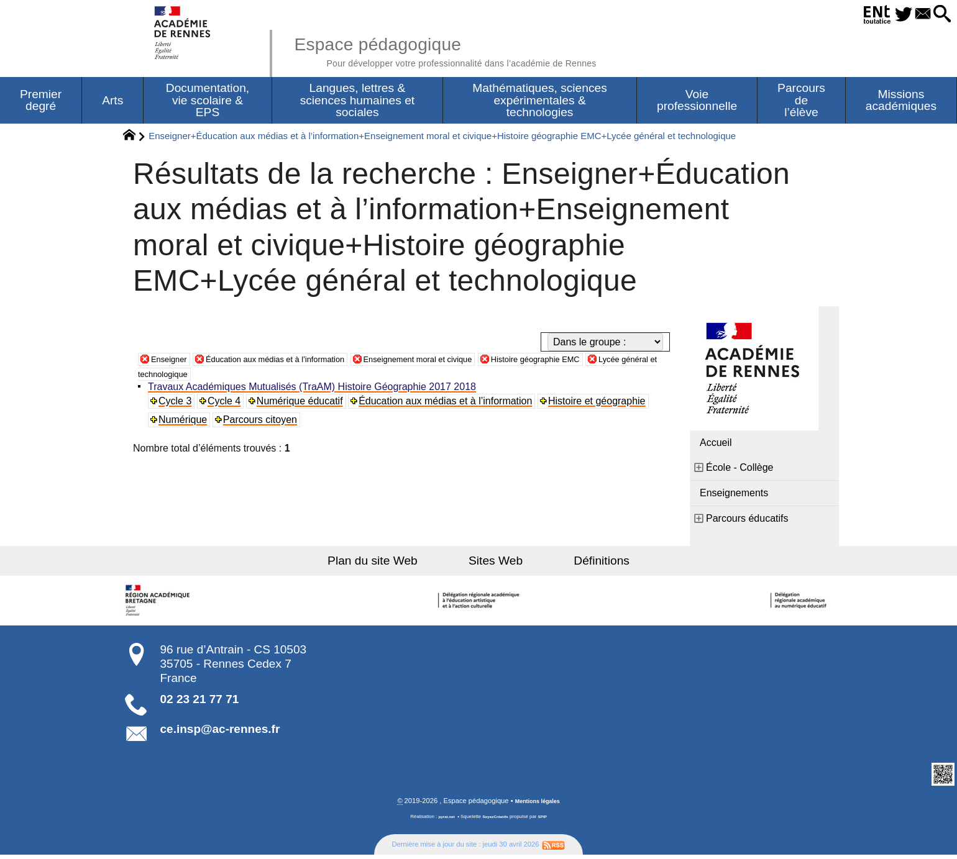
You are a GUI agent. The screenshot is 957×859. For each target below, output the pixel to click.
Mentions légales (538, 805)
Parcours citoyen (263, 422)
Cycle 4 (227, 404)
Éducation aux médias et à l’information (301, 362)
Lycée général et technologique (248, 376)
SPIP (547, 821)
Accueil (716, 445)
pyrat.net (442, 821)
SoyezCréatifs (496, 821)
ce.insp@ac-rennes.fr (220, 732)
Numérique (185, 422)
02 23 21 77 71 (199, 702)
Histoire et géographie (602, 404)
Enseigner (173, 362)
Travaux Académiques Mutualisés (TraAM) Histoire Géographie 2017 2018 (314, 389)
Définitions (578, 563)
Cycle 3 (177, 404)
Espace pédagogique (483, 49)
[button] (938, 14)
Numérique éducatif (303, 404)
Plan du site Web (397, 563)
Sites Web (496, 563)
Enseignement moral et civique (475, 362)
